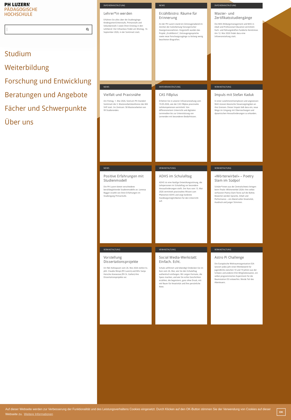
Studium (18, 54)
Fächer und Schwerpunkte (45, 108)
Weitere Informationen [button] (38, 414)
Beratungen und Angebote (46, 95)
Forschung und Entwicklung (48, 81)
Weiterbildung (27, 67)
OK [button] (281, 412)
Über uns (19, 122)
